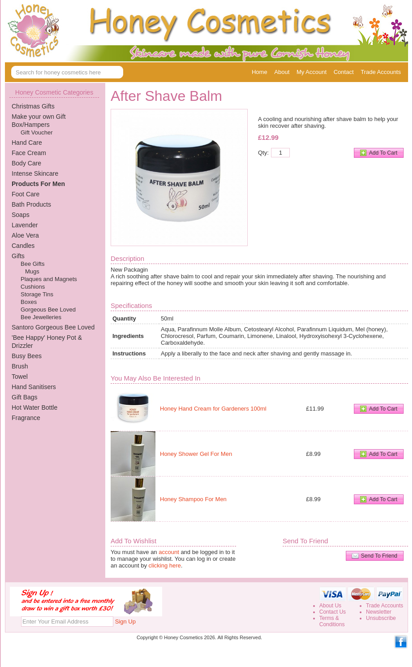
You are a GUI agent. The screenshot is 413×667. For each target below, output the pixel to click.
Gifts (18, 256)
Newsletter (378, 612)
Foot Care (25, 194)
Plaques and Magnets (49, 279)
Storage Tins (37, 294)
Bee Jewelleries (41, 317)
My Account (312, 72)
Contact (344, 72)
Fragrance (26, 417)
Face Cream (29, 152)
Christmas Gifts (33, 106)
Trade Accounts (381, 72)
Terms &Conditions (332, 621)
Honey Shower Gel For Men (196, 453)
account (169, 552)
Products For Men (38, 183)
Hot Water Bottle (34, 407)
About (281, 72)
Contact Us (332, 612)
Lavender (25, 225)
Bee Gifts (32, 263)
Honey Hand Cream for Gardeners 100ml (213, 408)
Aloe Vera (25, 235)
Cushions (33, 286)
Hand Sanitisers (34, 386)
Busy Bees (27, 355)
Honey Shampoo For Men (193, 499)
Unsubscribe (381, 618)
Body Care (26, 163)
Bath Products (31, 204)
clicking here (165, 565)
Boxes (29, 302)
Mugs (32, 271)
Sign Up (125, 621)
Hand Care (27, 142)
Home (259, 72)
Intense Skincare (35, 173)
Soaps (21, 214)
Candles (23, 245)
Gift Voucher (37, 132)
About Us (330, 605)
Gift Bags (25, 397)
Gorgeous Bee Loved (48, 309)
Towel (20, 376)
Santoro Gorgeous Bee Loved (53, 327)
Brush (20, 366)
